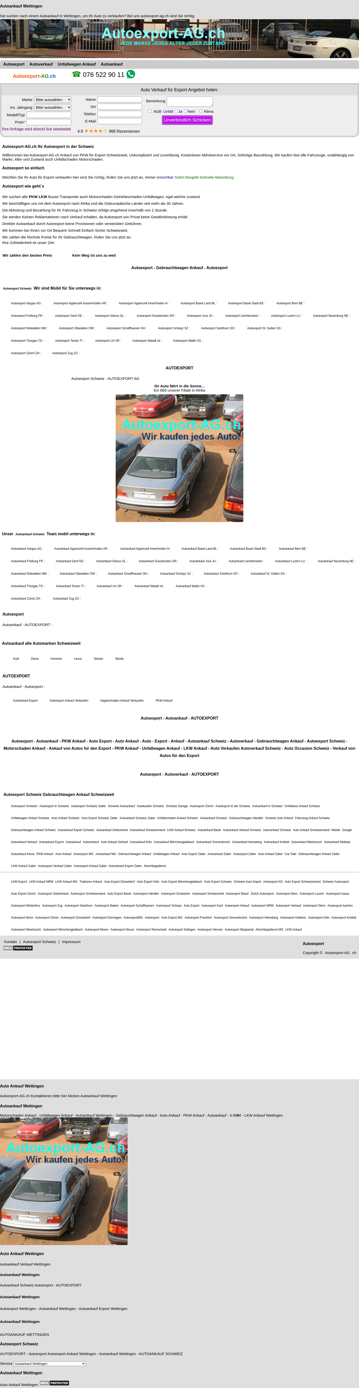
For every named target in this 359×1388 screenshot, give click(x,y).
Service (43, 1363)
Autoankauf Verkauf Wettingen (25, 1264)
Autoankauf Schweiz (17, 1285)
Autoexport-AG (12, 1096)
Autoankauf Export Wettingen (103, 1308)
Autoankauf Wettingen (21, 6)
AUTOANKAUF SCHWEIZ (161, 1354)
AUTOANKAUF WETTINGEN (24, 1334)
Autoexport (44, 1285)
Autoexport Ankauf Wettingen (72, 1354)
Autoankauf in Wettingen (60, 16)
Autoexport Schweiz (19, 1344)
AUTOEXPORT (69, 1285)
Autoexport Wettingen (18, 1308)
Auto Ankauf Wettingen (22, 1086)
